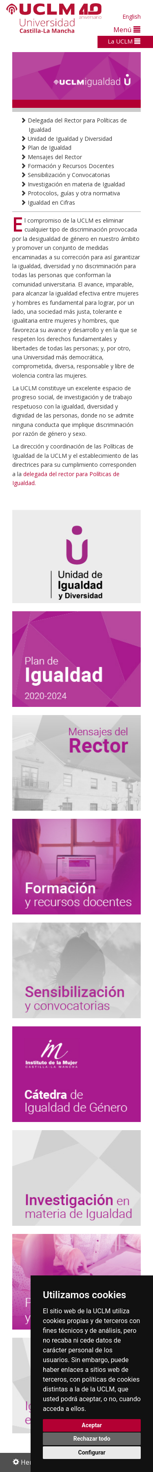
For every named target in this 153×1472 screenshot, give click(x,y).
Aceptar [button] (92, 1425)
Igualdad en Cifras (47, 202)
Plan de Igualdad (45, 147)
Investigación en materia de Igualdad (72, 184)
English (131, 16)
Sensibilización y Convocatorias (65, 175)
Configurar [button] (92, 1452)
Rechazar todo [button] (92, 1438)
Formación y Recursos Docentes (67, 166)
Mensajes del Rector (51, 157)
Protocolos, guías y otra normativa (70, 193)
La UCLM (124, 41)
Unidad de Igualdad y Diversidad (66, 138)
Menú (126, 29)
